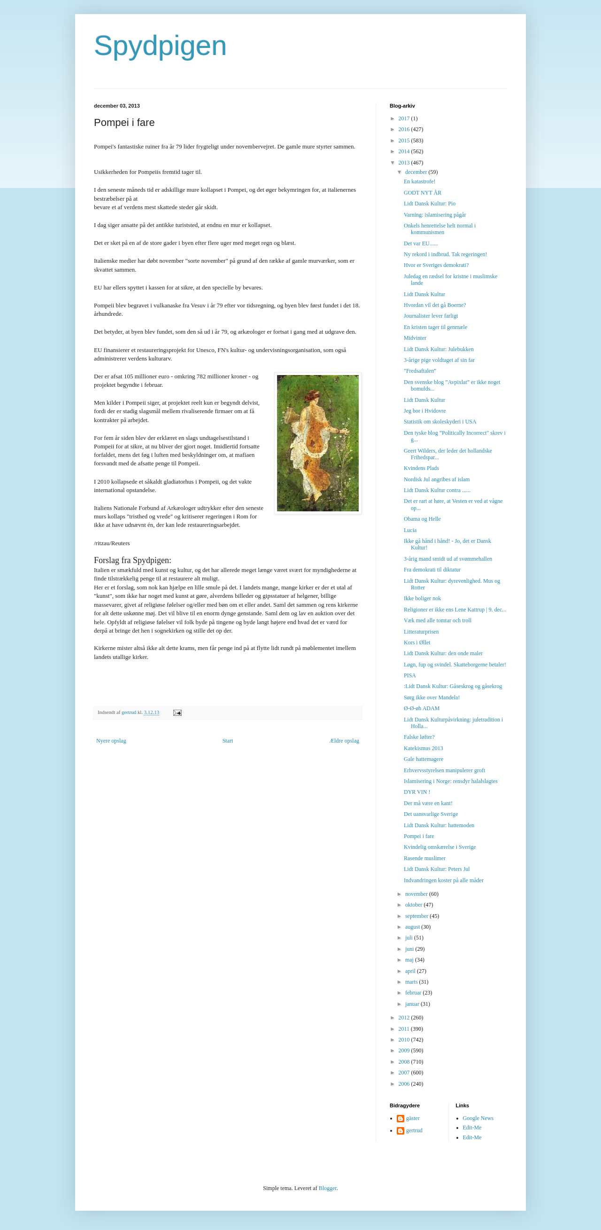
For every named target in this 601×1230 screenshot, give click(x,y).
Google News (478, 1118)
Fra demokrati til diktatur (432, 569)
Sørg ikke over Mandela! (432, 697)
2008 (405, 1061)
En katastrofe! (420, 181)
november (417, 894)
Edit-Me (472, 1127)
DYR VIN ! (417, 792)
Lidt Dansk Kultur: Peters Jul (437, 869)
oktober (414, 904)
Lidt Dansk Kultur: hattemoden (439, 825)
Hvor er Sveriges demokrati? (436, 265)
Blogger (328, 1188)
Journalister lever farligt (431, 316)
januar (413, 1004)
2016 (405, 129)
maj (410, 959)
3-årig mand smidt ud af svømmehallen (448, 559)
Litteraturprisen (421, 631)
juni (410, 949)
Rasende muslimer (425, 858)
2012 (405, 1017)
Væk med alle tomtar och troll (437, 620)
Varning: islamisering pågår (435, 215)
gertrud (414, 1130)
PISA (410, 675)
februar (414, 992)
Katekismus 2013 (423, 748)
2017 (405, 118)
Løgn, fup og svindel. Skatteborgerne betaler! (455, 664)
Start (228, 740)
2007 (405, 1072)
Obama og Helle (422, 519)
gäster (413, 1118)
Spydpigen (160, 45)
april (411, 971)
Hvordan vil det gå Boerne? (435, 305)
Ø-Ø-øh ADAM (421, 708)
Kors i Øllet (417, 642)
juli (409, 937)
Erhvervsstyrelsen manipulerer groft (444, 770)
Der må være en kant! (428, 803)
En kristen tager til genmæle (435, 327)
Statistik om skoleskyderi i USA (440, 421)
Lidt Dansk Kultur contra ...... (437, 490)
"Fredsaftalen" (420, 371)
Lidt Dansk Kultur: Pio (429, 203)
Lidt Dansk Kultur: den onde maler (443, 653)
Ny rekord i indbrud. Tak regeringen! (445, 254)
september (417, 916)
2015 (405, 140)
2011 (405, 1029)
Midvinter (415, 338)
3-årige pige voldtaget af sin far (439, 360)
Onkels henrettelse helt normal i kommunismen (440, 228)
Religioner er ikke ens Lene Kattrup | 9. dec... (455, 609)
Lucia (410, 530)
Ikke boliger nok (422, 598)
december (417, 172)
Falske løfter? (419, 737)
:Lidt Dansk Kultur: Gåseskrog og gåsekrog (453, 686)
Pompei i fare (419, 836)
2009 (405, 1050)
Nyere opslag (111, 740)
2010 (405, 1039)
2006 (405, 1084)
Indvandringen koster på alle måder (444, 880)
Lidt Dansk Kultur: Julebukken (439, 349)
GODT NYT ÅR (422, 192)
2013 (405, 162)
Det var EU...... (421, 243)
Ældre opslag (344, 740)
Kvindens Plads (421, 468)
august (413, 927)
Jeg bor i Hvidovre (425, 410)
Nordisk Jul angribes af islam (437, 479)
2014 (405, 151)
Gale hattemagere (423, 759)
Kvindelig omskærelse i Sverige (440, 847)
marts (412, 982)
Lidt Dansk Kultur (424, 294)
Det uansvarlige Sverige (431, 814)
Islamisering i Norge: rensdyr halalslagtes (451, 781)
